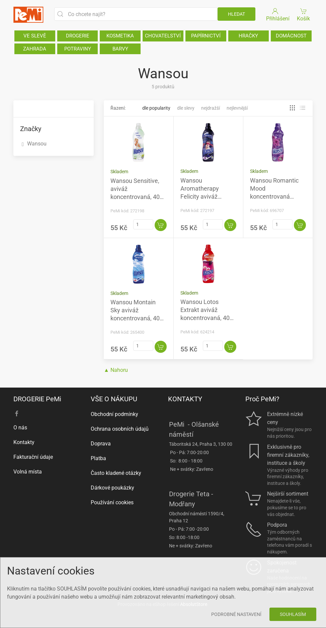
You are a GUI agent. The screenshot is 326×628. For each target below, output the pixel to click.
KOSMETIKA (120, 36)
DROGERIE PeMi (37, 399)
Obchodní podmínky (114, 414)
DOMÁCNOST (291, 36)
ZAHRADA (34, 49)
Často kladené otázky (116, 473)
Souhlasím (293, 614)
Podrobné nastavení (236, 614)
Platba (98, 458)
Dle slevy (185, 108)
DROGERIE (77, 36)
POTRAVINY (77, 49)
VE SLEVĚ (34, 36)
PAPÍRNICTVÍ (206, 36)
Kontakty (23, 442)
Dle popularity (156, 108)
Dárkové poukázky (112, 488)
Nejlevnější (237, 108)
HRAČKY (248, 36)
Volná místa (27, 471)
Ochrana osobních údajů (120, 429)
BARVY (120, 49)
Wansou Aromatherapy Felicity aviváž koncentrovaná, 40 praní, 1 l (205, 196)
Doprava (101, 443)
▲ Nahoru (116, 370)
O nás (20, 427)
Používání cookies (112, 502)
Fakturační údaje (33, 457)
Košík (304, 14)
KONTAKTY (185, 399)
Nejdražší (210, 108)
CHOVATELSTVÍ (163, 36)
